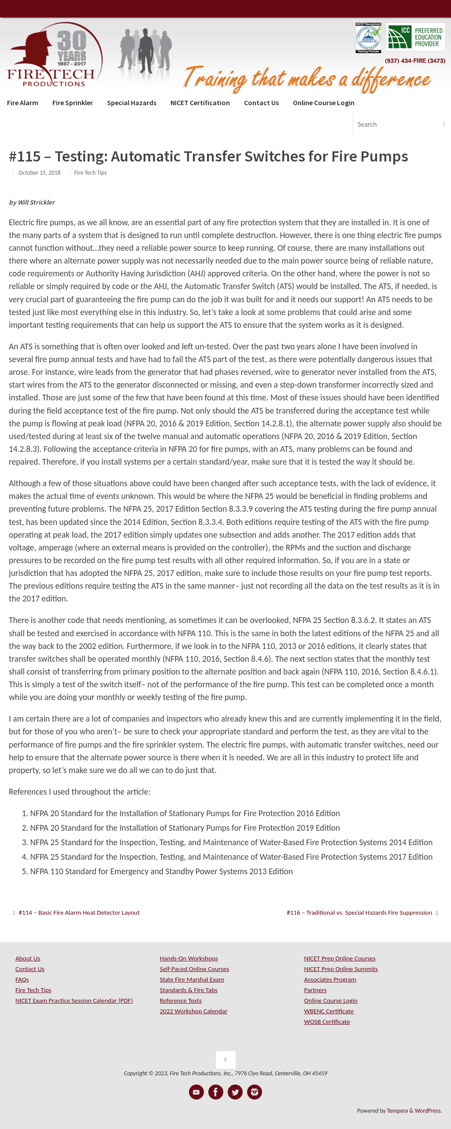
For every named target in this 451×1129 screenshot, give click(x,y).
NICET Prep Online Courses (339, 958)
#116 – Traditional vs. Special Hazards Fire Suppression (362, 912)
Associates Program (330, 979)
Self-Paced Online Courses (194, 969)
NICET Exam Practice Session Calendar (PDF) (74, 1000)
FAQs (22, 979)
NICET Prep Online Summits (341, 969)
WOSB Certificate (327, 1022)
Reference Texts (181, 1000)
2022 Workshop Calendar (194, 1011)
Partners (315, 990)
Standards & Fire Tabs (189, 990)
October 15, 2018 (39, 172)
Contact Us (29, 969)
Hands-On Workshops (189, 958)
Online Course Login (331, 1000)
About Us (27, 958)
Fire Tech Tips (90, 172)
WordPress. (428, 1110)
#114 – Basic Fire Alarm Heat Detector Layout (76, 912)
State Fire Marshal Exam (192, 979)
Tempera (397, 1110)
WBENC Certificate (328, 1011)
